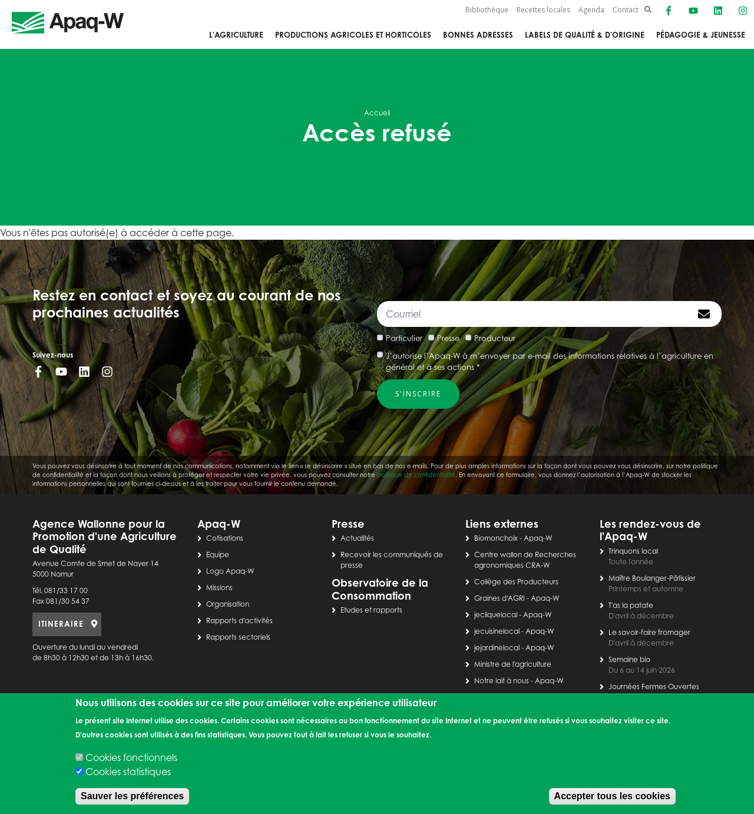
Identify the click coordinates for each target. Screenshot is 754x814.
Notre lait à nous (501, 680)
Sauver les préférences (132, 796)
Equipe (217, 554)
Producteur (494, 338)
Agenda (591, 10)
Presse (448, 338)
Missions (219, 587)
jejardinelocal (497, 647)
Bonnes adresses (478, 34)
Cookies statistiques (128, 771)
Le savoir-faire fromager (649, 632)
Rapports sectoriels (238, 637)
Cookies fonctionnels (131, 757)
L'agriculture (236, 34)
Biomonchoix (496, 538)
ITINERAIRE (61, 623)
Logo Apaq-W (230, 571)
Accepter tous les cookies (612, 796)
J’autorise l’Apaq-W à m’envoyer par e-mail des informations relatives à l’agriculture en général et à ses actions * (549, 361)
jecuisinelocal (497, 631)
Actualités (357, 538)
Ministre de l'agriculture (512, 664)
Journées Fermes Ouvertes (654, 686)
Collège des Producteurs (516, 581)
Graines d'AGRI (499, 598)
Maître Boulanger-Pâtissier (652, 578)
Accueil (377, 112)
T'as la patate (631, 605)
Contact (626, 10)
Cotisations (224, 538)
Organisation (227, 604)
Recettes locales (543, 10)
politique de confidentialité (416, 474)
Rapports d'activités (239, 620)
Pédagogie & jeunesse (700, 34)
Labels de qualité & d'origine (584, 34)
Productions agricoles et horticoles (353, 34)
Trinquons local (633, 551)
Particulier (404, 338)
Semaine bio (629, 659)
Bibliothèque (486, 10)
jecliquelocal (495, 614)
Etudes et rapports (371, 609)
